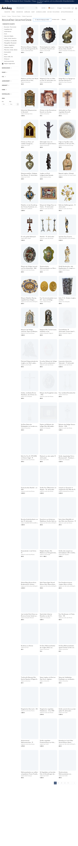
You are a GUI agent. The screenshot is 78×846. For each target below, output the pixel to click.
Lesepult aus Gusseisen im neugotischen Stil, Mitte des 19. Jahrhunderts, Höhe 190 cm (67, 489)
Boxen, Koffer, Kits (8, 56)
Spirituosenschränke (9, 61)
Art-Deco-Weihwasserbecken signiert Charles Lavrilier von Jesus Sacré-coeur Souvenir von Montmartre (67, 647)
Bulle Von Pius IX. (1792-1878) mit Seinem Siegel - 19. (29, 457)
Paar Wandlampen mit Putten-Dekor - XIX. (67, 615)
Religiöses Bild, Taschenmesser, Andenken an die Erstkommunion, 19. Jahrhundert (48, 330)
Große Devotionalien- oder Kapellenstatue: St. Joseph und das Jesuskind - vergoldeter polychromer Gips (67, 267)
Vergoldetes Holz (8, 29)
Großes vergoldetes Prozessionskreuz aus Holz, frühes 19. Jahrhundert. (47, 741)
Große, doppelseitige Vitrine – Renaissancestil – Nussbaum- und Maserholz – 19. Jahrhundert (67, 457)
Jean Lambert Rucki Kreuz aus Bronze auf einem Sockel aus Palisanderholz (29, 615)
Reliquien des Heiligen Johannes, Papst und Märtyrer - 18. (29, 330)
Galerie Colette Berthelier (27, 50)
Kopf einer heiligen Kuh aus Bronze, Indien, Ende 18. (66, 48)
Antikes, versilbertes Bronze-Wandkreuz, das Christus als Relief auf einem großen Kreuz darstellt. (29, 394)
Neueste (64, 19)
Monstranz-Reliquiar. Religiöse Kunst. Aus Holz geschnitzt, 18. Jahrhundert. (29, 48)
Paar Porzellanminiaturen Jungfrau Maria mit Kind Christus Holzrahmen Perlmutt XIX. (67, 583)
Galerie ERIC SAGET (26, 238)
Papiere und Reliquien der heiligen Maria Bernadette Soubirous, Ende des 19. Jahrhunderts (47, 425)
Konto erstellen (67, 8)
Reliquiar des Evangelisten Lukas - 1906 (48, 393)
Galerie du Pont (25, 647)
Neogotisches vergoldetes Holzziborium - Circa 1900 (47, 709)
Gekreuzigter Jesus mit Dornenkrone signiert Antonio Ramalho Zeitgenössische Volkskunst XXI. (48, 143)
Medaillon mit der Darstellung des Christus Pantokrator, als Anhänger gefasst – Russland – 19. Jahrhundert (29, 206)
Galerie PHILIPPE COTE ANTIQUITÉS (68, 238)
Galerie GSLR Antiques (64, 270)
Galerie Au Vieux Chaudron (65, 82)
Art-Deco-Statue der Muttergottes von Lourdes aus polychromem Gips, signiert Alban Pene (29, 425)
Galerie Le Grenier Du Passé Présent (67, 175)
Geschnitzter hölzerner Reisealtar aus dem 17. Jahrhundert (46, 615)
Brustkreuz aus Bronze (27, 645)
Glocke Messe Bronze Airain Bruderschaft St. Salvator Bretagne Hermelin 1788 (28, 583)
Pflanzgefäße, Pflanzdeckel (10, 43)
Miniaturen (6, 59)
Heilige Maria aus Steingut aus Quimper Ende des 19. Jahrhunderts (67, 79)
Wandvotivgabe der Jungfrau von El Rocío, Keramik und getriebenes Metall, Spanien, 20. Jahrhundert (48, 48)
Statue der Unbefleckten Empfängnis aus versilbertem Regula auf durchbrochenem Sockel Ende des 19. (66, 678)
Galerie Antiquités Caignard (46, 333)
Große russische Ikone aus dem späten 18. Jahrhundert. (67, 709)
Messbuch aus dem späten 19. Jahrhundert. (48, 457)
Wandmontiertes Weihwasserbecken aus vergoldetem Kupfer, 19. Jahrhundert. (65, 773)
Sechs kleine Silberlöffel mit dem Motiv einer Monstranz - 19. (67, 520)
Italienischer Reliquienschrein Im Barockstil (29, 111)
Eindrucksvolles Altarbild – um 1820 (29, 488)
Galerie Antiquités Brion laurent (66, 491)
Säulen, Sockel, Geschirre (10, 38)
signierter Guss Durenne (65, 236)
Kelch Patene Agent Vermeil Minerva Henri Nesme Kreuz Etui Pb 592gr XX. (47, 583)
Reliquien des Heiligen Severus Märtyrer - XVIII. (67, 425)
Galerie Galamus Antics (45, 177)
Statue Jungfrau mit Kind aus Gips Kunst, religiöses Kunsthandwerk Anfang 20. (48, 678)
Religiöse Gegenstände (9, 63)
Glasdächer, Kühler (8, 47)
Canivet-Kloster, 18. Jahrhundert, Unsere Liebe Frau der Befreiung (67, 330)
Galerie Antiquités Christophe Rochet (67, 50)
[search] (27, 8)
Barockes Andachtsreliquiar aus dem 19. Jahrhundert (29, 520)
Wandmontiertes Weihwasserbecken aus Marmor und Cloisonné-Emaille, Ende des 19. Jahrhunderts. (48, 267)
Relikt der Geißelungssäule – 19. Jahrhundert (67, 206)
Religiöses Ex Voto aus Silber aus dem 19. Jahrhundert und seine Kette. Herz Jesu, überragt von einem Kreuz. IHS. (48, 79)
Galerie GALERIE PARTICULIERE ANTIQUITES (32, 523)
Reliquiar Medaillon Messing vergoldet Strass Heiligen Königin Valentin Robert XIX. (28, 299)
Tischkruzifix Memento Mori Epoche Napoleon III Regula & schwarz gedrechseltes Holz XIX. (29, 678)
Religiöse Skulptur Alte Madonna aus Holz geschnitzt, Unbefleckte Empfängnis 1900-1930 (48, 552)
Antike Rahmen (7, 31)
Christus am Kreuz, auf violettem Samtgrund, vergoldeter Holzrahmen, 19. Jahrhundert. (28, 143)
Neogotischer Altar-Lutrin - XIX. (29, 709)
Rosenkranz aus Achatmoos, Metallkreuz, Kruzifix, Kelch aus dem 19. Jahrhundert (48, 520)
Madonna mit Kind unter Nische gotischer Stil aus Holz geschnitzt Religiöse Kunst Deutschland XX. (29, 79)
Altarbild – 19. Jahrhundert (47, 236)
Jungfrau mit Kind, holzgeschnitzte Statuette (46, 174)
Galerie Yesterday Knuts (26, 113)
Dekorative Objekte (8, 24)
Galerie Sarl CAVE (25, 145)
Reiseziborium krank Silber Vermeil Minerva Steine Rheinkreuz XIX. (66, 741)
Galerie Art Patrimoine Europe (66, 145)
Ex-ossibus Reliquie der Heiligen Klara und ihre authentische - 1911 (48, 362)
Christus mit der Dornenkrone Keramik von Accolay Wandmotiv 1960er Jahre (48, 111)
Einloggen (59, 8)
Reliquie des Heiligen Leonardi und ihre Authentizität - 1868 (29, 267)
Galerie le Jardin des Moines (46, 208)
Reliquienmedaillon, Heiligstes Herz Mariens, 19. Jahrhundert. (29, 174)
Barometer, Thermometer (10, 27)
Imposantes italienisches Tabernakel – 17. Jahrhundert (66, 362)
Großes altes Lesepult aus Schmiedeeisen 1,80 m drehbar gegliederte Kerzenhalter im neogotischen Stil (67, 552)
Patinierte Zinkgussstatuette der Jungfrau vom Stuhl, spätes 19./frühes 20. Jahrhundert (29, 362)
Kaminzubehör (7, 52)
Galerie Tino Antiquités (64, 301)
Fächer (5, 54)
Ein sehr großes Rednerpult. (28, 236)
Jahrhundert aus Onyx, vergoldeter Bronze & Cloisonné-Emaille (65, 111)
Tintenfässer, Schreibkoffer (10, 40)
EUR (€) (44, 8)
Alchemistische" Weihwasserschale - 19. (27, 741)
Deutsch (52, 8)
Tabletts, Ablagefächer (9, 45)
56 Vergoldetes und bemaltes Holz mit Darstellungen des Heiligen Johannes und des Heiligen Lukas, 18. (47, 773)
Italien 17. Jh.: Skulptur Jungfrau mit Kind (67, 299)
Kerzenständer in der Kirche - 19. (29, 551)
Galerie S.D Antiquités (45, 428)
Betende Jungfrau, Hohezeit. (66, 173)
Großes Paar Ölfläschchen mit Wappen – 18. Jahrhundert (48, 488)
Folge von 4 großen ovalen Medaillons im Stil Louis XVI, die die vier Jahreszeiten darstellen (66, 143)
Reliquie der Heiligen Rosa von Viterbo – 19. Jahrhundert (48, 206)
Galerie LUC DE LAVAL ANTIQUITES (30, 301)
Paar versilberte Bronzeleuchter (67, 393)
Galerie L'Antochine (25, 82)
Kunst (5, 34)
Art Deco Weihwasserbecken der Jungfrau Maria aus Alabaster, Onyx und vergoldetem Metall (47, 647)
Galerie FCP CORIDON (26, 208)
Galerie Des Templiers (64, 554)
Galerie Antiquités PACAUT (27, 617)
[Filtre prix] (18, 104)
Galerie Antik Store (63, 394)
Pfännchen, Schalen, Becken (10, 49)
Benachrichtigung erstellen (42, 19)
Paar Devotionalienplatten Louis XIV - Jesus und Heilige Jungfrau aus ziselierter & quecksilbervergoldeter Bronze (48, 299)
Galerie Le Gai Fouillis (45, 50)
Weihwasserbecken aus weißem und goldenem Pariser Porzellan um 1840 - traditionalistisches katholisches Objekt (29, 773)
